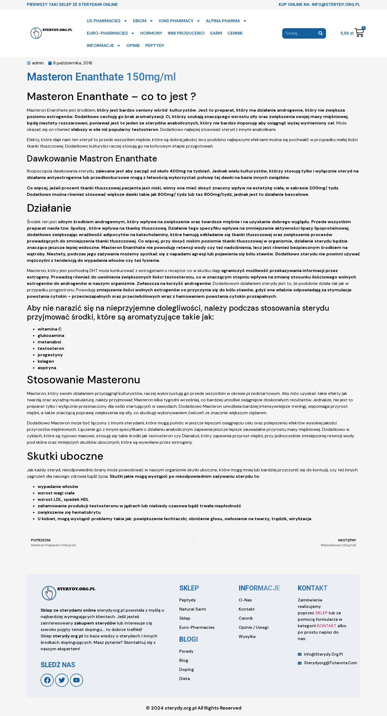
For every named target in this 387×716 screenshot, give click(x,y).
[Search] (321, 33)
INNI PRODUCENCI (186, 33)
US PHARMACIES (107, 21)
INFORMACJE (104, 45)
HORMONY (151, 33)
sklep (189, 588)
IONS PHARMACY (179, 21)
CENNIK (235, 33)
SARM (216, 33)
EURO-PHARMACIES (111, 33)
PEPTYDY (154, 45)
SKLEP (321, 613)
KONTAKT (326, 626)
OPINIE (133, 45)
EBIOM (143, 21)
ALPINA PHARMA (226, 21)
